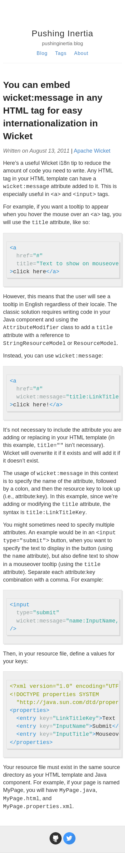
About (81, 53)
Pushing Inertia (63, 33)
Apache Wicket (92, 151)
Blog (42, 53)
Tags (61, 53)
